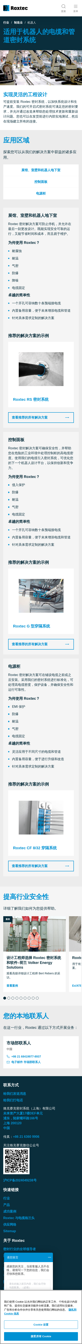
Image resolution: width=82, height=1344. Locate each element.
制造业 (18, 22)
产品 (6, 1205)
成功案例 (9, 1211)
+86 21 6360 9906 (26, 1136)
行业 (6, 22)
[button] (4, 998)
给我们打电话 (13, 1100)
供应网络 (9, 1224)
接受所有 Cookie (41, 1336)
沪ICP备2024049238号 (20, 1180)
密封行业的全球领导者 (19, 1249)
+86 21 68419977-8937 (24, 1057)
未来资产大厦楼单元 (23, 1113)
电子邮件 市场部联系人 (24, 1062)
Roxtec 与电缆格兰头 (19, 1218)
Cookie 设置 (40, 1324)
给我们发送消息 (14, 1093)
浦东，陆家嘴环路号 (20, 1118)
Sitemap (9, 1231)
